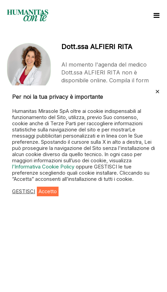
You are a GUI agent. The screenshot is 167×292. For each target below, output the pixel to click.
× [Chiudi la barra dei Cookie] (157, 91)
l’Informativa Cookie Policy (44, 167)
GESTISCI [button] (23, 191)
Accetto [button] (48, 191)
